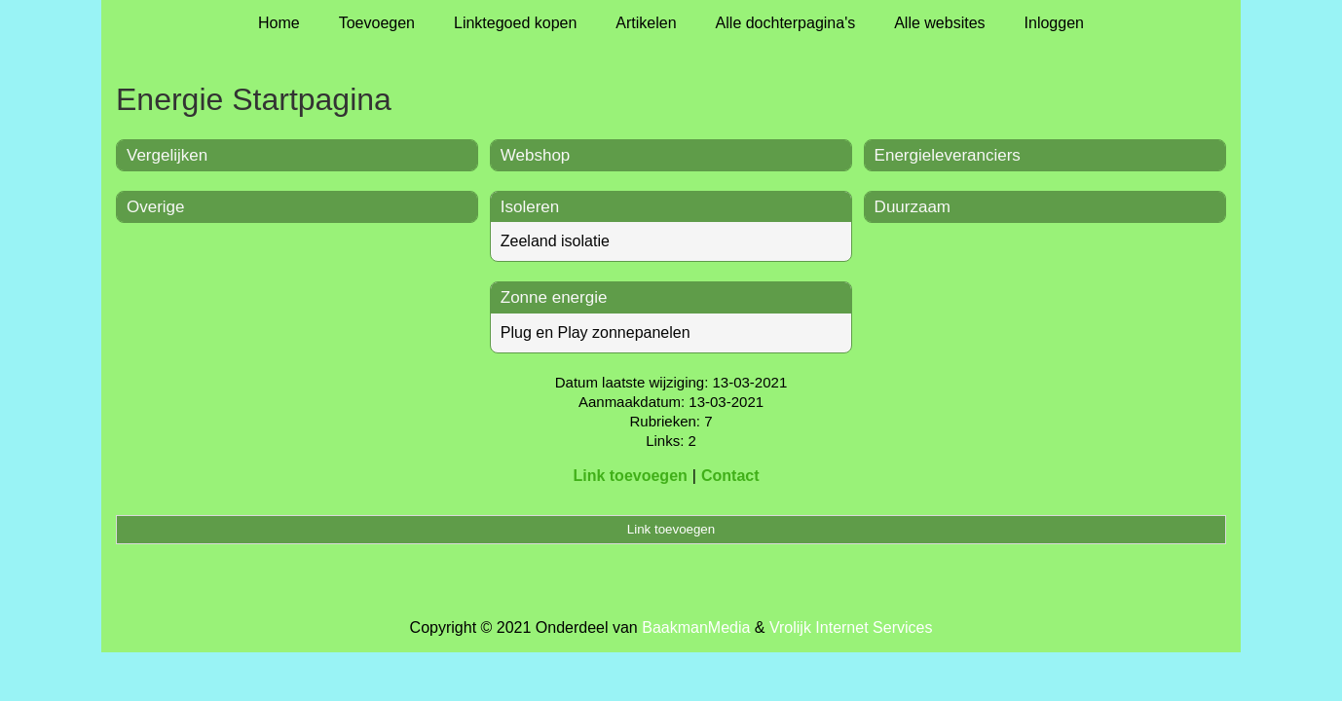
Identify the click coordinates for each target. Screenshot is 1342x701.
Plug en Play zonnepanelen (595, 332)
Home (279, 23)
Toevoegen (377, 23)
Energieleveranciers (948, 155)
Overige (156, 207)
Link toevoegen (630, 475)
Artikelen (645, 23)
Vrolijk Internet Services (850, 627)
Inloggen (1054, 23)
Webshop (536, 155)
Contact (730, 475)
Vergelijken (167, 155)
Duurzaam (913, 207)
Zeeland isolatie (555, 241)
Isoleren (530, 207)
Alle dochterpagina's (786, 23)
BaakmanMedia (696, 627)
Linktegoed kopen (515, 23)
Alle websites (939, 23)
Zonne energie (554, 297)
